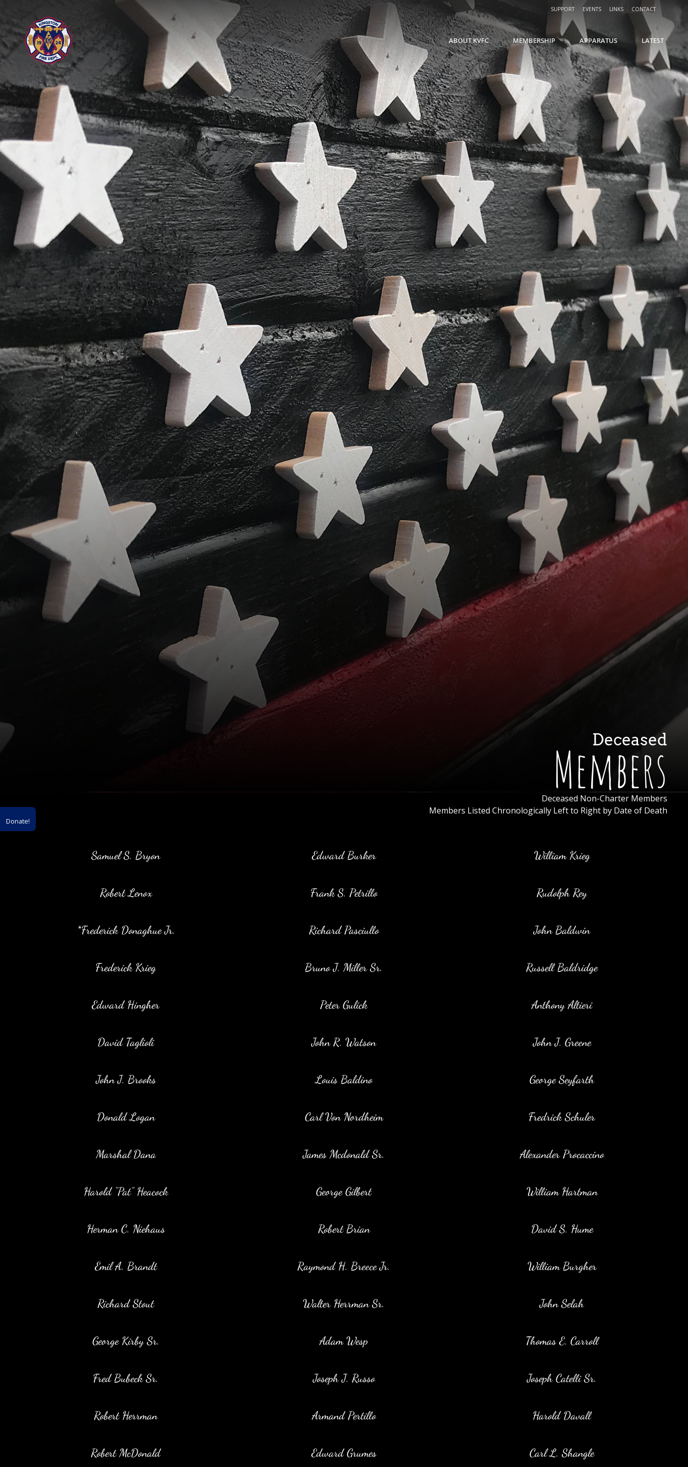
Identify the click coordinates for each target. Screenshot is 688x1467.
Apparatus (598, 40)
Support (562, 9)
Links (616, 9)
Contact (643, 9)
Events (592, 9)
